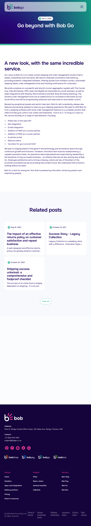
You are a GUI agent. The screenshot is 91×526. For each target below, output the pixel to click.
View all (45, 301)
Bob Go (64, 485)
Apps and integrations (13, 485)
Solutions (8, 481)
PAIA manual (83, 513)
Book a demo (38, 481)
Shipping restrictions (55, 513)
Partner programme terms (41, 514)
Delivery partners (11, 490)
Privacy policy (75, 513)
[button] (81, 7)
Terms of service (31, 513)
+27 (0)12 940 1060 (12, 438)
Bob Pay (65, 481)
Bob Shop (65, 477)
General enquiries (39, 485)
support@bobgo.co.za (13, 440)
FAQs (35, 477)
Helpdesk (36, 490)
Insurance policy (66, 513)
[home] (15, 7)
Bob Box (65, 490)
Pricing (7, 494)
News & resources (12, 499)
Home (7, 477)
